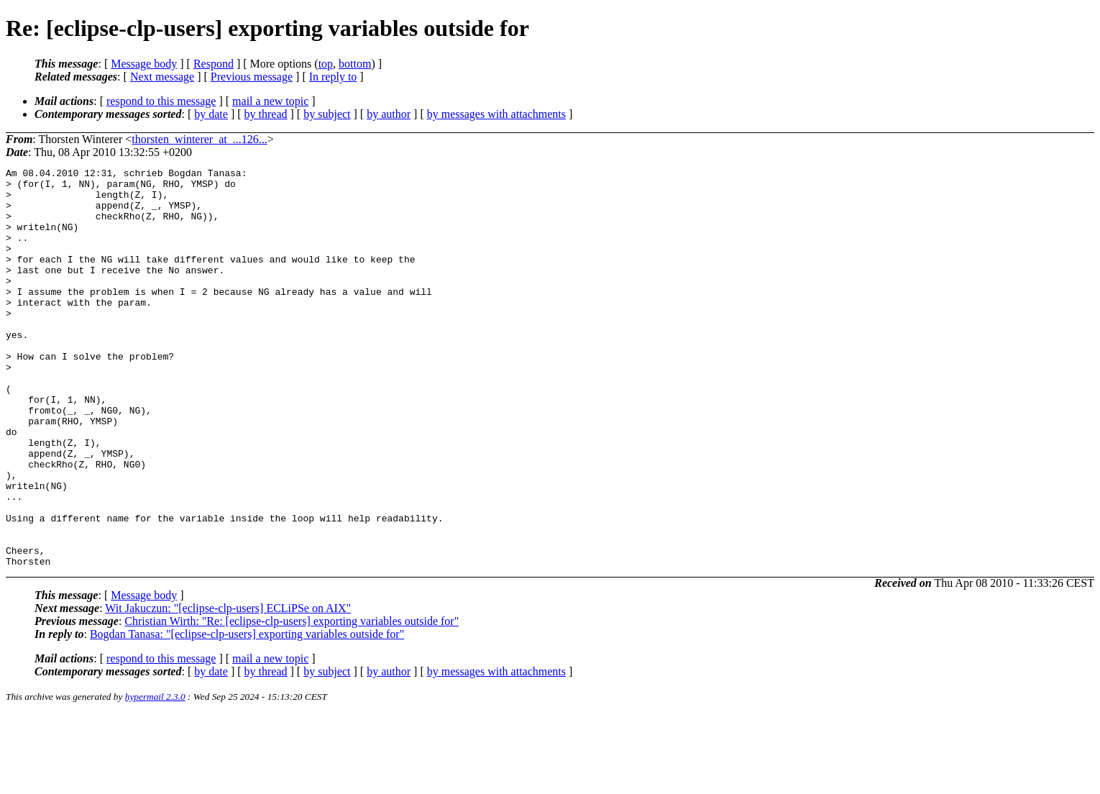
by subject (326, 114)
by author (389, 114)
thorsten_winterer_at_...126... (199, 139)
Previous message (252, 76)
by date (211, 114)
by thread (266, 114)
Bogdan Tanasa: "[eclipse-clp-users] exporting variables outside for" (247, 714)
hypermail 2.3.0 (155, 776)
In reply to (333, 76)
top (325, 64)
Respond (213, 64)
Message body (144, 64)
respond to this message (161, 101)
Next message (162, 76)
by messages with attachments (496, 114)
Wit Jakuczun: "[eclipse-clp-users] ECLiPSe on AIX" (228, 688)
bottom (355, 64)
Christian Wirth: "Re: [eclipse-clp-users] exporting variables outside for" (291, 701)
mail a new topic (270, 101)
